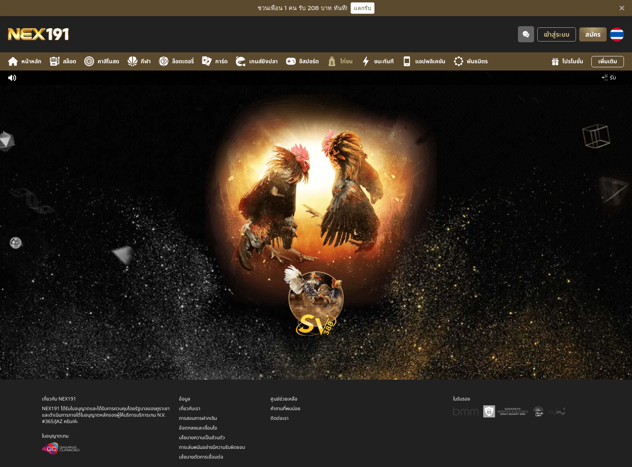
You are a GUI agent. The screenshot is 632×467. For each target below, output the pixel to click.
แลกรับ (362, 8)
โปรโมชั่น (567, 61)
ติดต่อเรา (279, 416)
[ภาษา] (617, 34)
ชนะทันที (377, 61)
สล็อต (63, 61)
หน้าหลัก (25, 61)
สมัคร (593, 34)
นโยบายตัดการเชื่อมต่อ (201, 455)
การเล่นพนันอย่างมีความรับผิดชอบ (212, 445)
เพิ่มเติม (607, 61)
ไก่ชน (340, 61)
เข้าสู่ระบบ (557, 34)
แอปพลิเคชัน (423, 61)
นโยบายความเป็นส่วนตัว (202, 435)
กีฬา (139, 61)
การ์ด (215, 61)
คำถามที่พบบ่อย (285, 406)
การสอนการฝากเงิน (198, 416)
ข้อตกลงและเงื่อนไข (198, 426)
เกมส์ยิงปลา (257, 61)
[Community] (526, 34)
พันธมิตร (470, 61)
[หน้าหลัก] (38, 34)
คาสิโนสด (101, 61)
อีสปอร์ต (302, 61)
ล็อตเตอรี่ (176, 61)
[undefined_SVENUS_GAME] (316, 297)
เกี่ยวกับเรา (189, 406)
